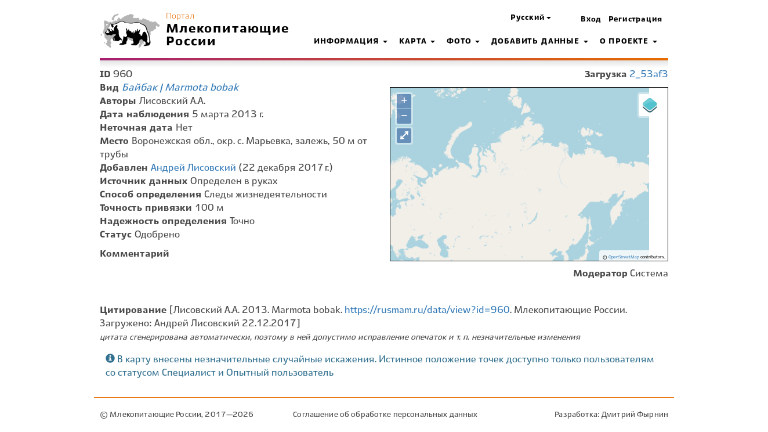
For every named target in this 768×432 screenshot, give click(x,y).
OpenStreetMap (623, 257)
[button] (530, 18)
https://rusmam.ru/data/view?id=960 (427, 310)
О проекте (628, 41)
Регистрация (635, 19)
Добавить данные (539, 41)
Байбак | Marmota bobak (180, 87)
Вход (591, 19)
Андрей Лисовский (193, 168)
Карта (417, 41)
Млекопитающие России (228, 35)
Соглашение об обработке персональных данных (385, 415)
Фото (463, 41)
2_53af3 (648, 74)
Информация (350, 41)
